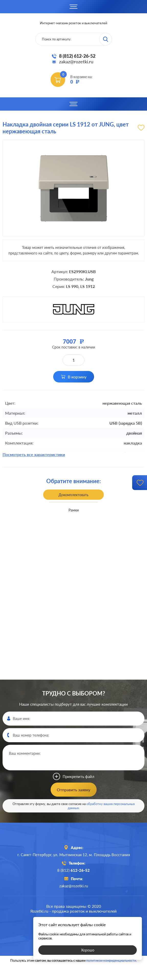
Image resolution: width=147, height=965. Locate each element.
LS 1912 (87, 286)
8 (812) (73, 870)
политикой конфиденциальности (111, 960)
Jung (89, 278)
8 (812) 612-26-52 (77, 56)
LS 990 (72, 286)
